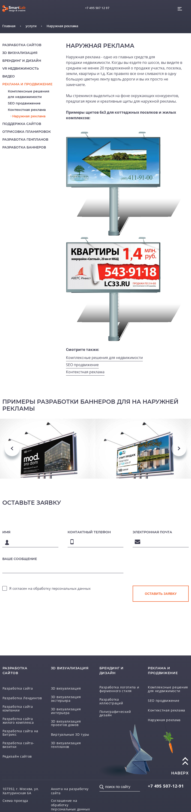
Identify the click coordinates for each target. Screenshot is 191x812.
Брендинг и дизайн (21, 61)
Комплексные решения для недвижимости (104, 357)
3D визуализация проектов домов (66, 723)
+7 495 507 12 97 (97, 8)
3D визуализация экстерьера (66, 698)
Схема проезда (15, 801)
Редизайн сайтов (17, 756)
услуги (31, 26)
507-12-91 (166, 786)
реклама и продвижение (27, 84)
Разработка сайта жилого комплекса (18, 720)
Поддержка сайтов (21, 124)
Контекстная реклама (27, 110)
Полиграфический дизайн (115, 713)
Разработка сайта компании (18, 708)
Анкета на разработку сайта (70, 791)
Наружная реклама (28, 116)
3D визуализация (19, 53)
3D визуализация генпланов (66, 744)
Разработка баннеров (24, 147)
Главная (8, 26)
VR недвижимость (20, 68)
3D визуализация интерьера (66, 710)
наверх (180, 773)
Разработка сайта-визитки (18, 744)
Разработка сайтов (21, 45)
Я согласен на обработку (50, 588)
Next (178, 448)
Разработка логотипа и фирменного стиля (119, 689)
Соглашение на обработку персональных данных (70, 805)
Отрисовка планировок (26, 132)
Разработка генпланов (25, 139)
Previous (12, 448)
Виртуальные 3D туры (70, 734)
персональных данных (71, 588)
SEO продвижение (24, 103)
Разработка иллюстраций (111, 701)
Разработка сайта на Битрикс (20, 732)
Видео (8, 76)
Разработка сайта (18, 688)
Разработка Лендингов (22, 698)
